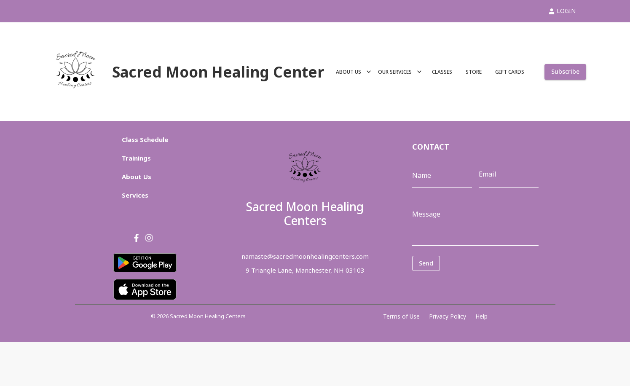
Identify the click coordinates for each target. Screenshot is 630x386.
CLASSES (442, 72)
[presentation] (450, 283)
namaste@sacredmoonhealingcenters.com (305, 256)
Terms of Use (401, 316)
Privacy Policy (447, 316)
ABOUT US (353, 72)
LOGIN (562, 11)
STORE (473, 72)
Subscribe (565, 72)
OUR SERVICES (400, 72)
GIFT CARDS (509, 72)
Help (481, 316)
